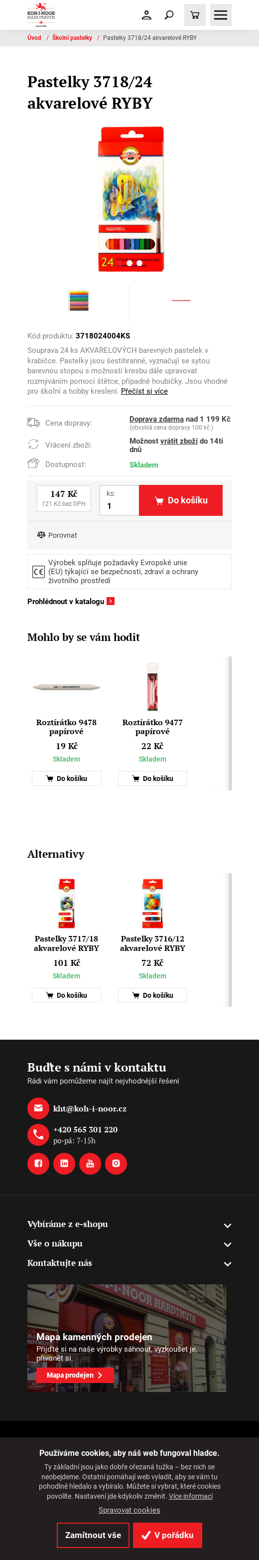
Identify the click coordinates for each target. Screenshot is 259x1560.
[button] (120, 264)
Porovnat (62, 535)
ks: (111, 493)
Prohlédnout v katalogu (65, 601)
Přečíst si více (144, 391)
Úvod (35, 37)
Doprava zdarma (157, 419)
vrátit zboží (179, 441)
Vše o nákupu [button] (55, 1243)
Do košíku (66, 779)
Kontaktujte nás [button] (59, 1262)
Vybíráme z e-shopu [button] (67, 1224)
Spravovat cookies (129, 1510)
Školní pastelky (73, 37)
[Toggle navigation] (169, 15)
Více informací (191, 1496)
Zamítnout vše (93, 1535)
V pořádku (167, 1535)
